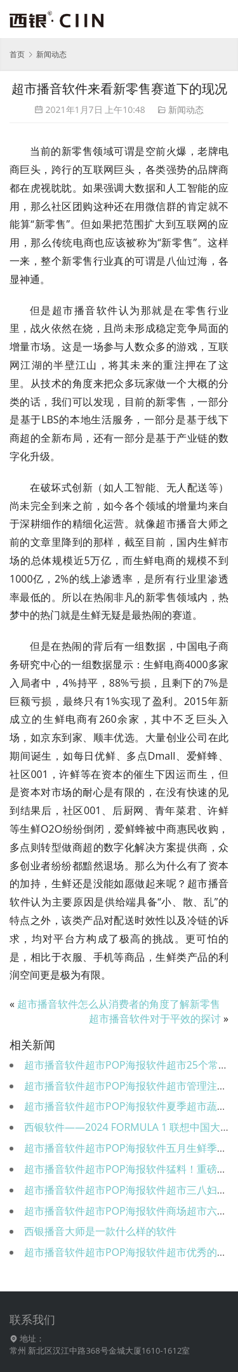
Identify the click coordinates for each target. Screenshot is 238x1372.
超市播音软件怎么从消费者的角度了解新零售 (118, 1004)
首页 (17, 54)
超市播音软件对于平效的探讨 (155, 1019)
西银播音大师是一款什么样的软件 (100, 1231)
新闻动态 (186, 109)
